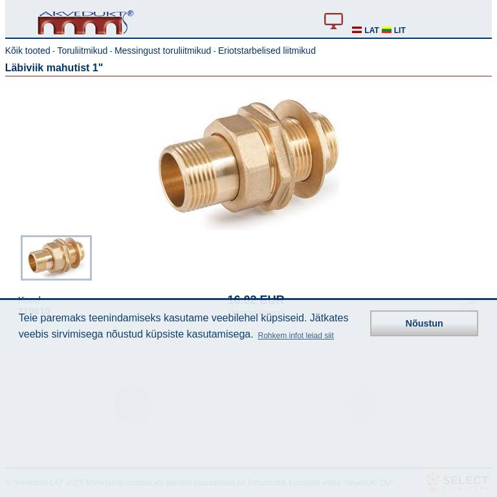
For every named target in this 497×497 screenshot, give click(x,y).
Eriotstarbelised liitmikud (267, 50)
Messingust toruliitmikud (163, 50)
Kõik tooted (27, 50)
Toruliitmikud (82, 50)
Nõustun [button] (424, 323)
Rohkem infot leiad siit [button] (295, 335)
